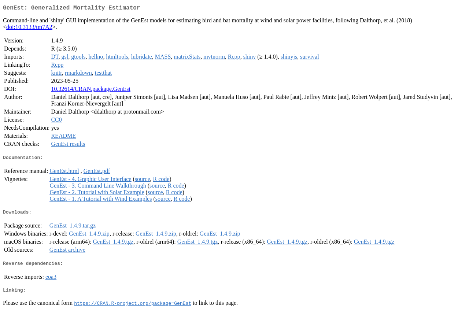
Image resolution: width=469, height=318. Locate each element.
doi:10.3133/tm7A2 (29, 28)
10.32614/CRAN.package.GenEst (90, 90)
